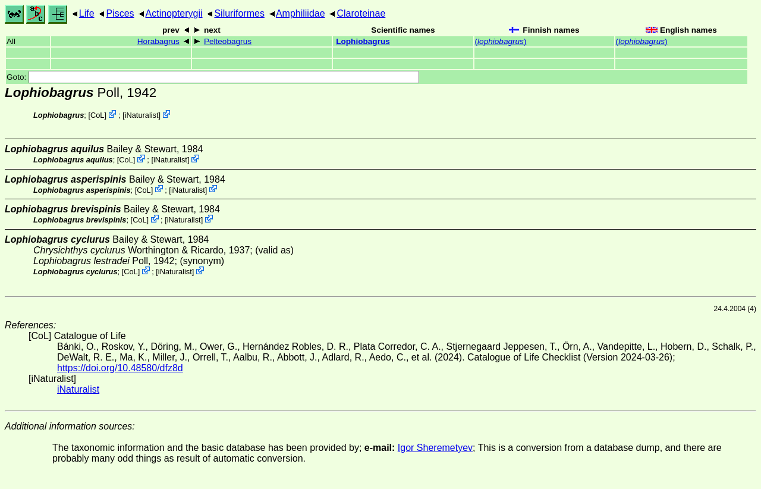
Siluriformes (239, 13)
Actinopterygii (174, 13)
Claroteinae (361, 13)
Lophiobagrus (363, 41)
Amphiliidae (300, 13)
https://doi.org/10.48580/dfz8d (120, 368)
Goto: (213, 77)
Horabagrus (158, 41)
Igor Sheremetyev (435, 448)
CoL (97, 115)
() (501, 41)
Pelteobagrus (227, 41)
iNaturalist (142, 115)
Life (87, 13)
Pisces (120, 13)
